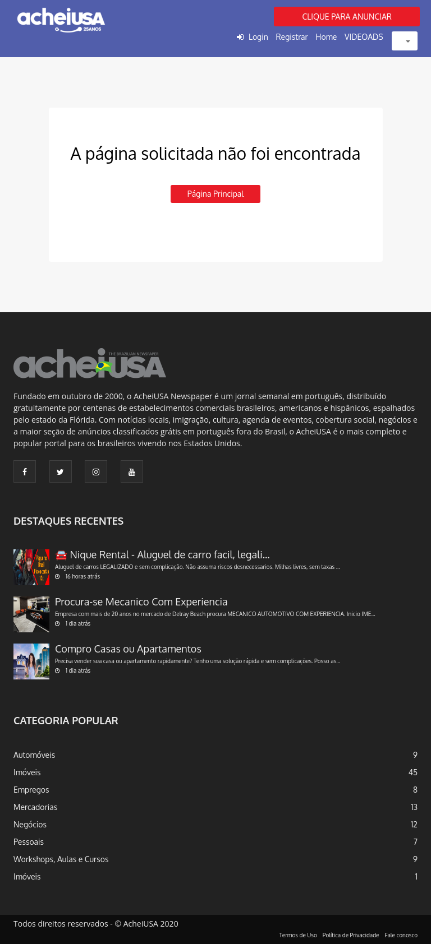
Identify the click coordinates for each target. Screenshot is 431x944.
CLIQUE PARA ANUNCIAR (347, 16)
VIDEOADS (364, 36)
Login (258, 36)
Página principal (215, 193)
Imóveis (27, 772)
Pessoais (28, 841)
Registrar (292, 36)
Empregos (31, 789)
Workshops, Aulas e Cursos (60, 859)
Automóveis (34, 755)
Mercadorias (35, 807)
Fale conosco (401, 935)
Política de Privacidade (351, 935)
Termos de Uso (298, 935)
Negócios (30, 824)
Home (326, 36)
